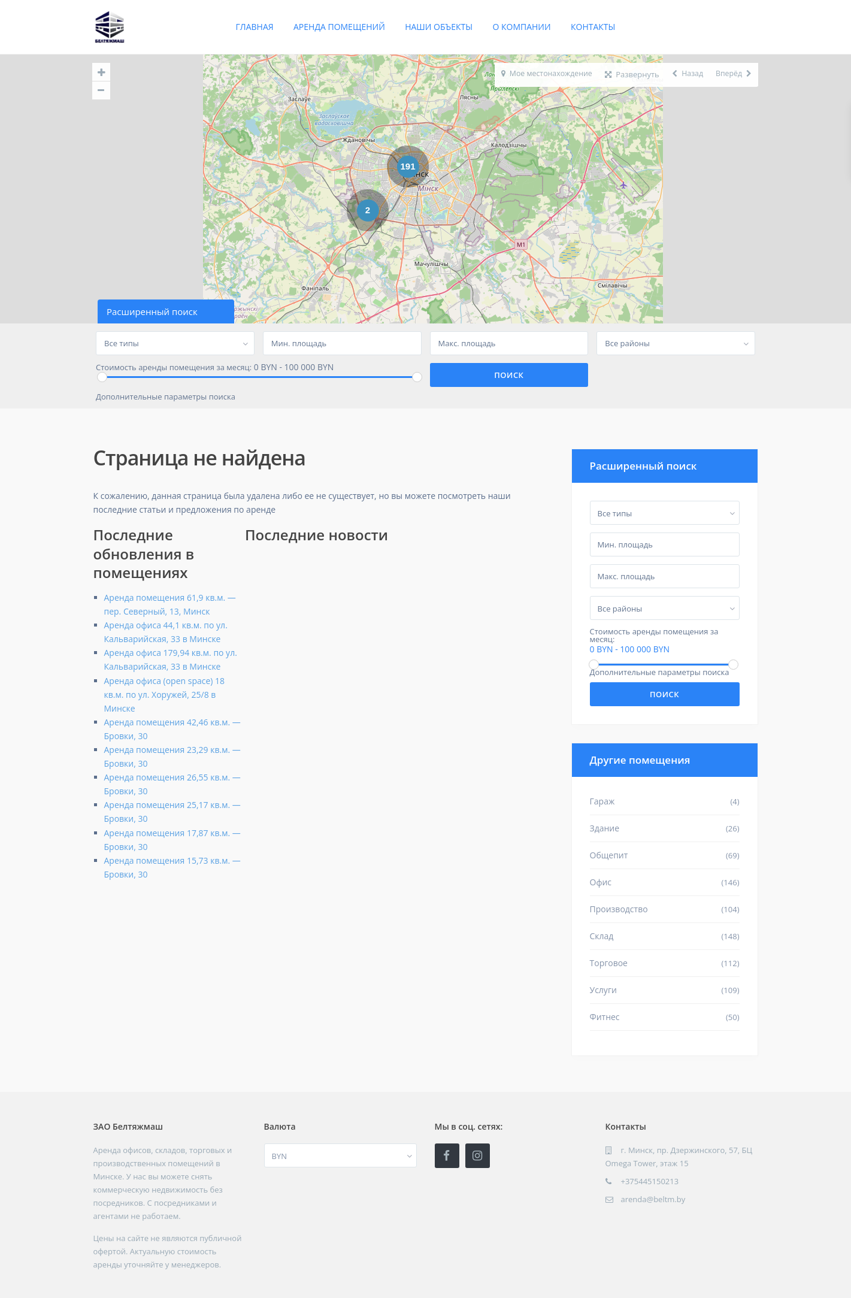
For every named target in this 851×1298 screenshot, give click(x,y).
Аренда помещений (339, 26)
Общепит (609, 855)
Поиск (664, 694)
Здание (605, 828)
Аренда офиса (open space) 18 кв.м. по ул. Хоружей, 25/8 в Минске (164, 694)
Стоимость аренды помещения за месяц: (174, 367)
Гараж (602, 801)
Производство (619, 909)
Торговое (609, 963)
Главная (255, 26)
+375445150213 (650, 1181)
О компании (521, 26)
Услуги (603, 990)
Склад (602, 936)
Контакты (593, 26)
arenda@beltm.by (653, 1199)
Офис (601, 882)
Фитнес (605, 1016)
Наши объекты (439, 26)
